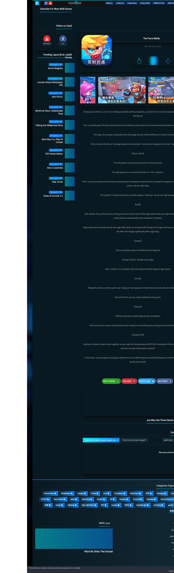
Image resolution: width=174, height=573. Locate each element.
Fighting (44, 491)
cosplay (53, 479)
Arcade (72, 485)
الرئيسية (159, 3)
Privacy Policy (118, 3)
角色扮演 (146, 497)
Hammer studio (127, 46)
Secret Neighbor (28, 68)
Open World (31, 485)
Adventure (107, 479)
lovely (31, 491)
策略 (159, 497)
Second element (139, 485)
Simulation (91, 479)
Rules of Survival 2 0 (26, 196)
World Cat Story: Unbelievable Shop (22, 112)
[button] (163, 570)
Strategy (133, 479)
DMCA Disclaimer (147, 3)
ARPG (99, 491)
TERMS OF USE (131, 3)
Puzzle (66, 479)
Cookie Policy (105, 3)
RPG (120, 479)
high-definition (60, 491)
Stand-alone (22, 479)
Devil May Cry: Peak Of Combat (25, 140)
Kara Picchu (30, 97)
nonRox (145, 564)
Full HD (16, 485)
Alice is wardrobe (28, 168)
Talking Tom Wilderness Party (22, 125)
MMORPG (157, 491)
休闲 (19, 491)
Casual (146, 479)
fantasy (95, 485)
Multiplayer (38, 479)
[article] (84, 394)
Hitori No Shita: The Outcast (71, 538)
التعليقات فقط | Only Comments (107, 426)
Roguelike (157, 485)
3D (84, 485)
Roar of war (30, 182)
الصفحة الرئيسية (150, 516)
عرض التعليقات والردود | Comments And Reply (73, 426)
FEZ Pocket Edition (27, 154)
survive (87, 491)
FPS (75, 491)
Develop (123, 485)
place (45, 485)
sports (143, 491)
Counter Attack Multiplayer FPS (23, 83)
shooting (130, 491)
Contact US (93, 3)
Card (78, 479)
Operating (59, 485)
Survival (109, 485)
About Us (82, 3)
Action (158, 479)
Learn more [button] (147, 571)
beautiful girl (114, 491)
